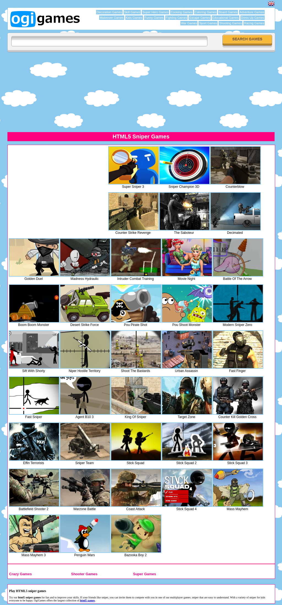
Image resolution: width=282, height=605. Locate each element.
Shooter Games (84, 574)
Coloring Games (205, 12)
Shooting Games (230, 23)
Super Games (144, 574)
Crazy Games (20, 574)
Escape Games (199, 17)
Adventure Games (252, 12)
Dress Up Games (252, 17)
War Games (189, 23)
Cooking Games (181, 12)
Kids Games (134, 17)
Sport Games (208, 23)
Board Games (228, 12)
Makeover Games (112, 17)
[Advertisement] (141, 91)
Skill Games (132, 12)
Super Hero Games (155, 12)
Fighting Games (176, 17)
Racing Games (254, 23)
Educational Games (225, 17)
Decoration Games (109, 12)
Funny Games (154, 17)
